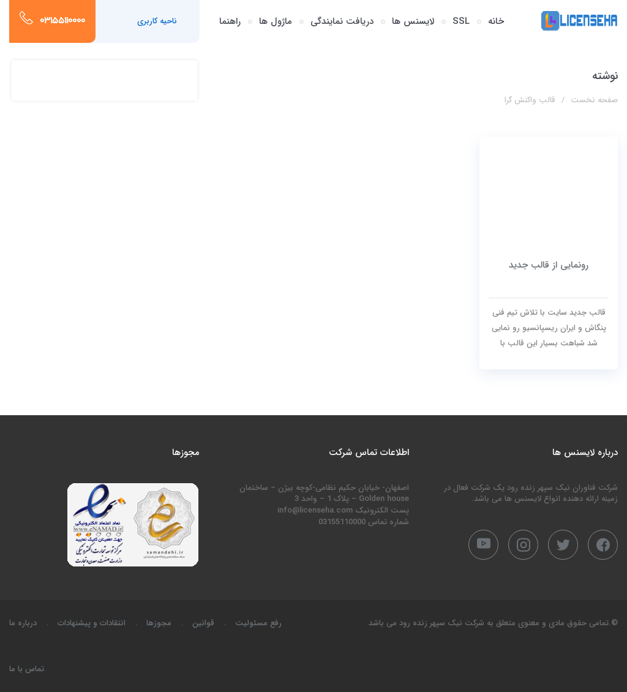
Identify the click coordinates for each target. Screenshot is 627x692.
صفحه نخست (594, 100)
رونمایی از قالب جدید (548, 265)
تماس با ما (26, 669)
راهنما (230, 21)
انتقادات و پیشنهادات (92, 623)
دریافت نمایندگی (342, 21)
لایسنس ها (413, 21)
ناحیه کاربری (157, 21)
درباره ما (23, 623)
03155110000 (62, 21)
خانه (496, 21)
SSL (461, 21)
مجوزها (158, 623)
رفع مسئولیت (258, 623)
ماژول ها (275, 21)
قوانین (203, 623)
